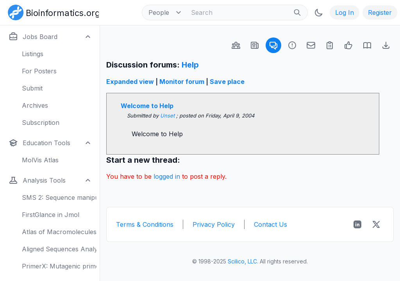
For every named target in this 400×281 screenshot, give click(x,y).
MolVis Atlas (40, 160)
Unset (168, 115)
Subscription (40, 122)
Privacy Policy (214, 224)
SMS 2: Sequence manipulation (59, 197)
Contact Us (270, 224)
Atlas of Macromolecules (59, 232)
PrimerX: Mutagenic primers (59, 266)
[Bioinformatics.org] (52, 12)
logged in (167, 176)
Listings (32, 54)
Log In (344, 12)
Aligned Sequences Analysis (59, 249)
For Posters (39, 71)
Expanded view (130, 81)
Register (380, 12)
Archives (35, 105)
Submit (32, 88)
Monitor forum (181, 81)
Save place (227, 81)
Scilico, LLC (242, 261)
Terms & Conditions (144, 224)
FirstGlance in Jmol (50, 215)
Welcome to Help (147, 106)
